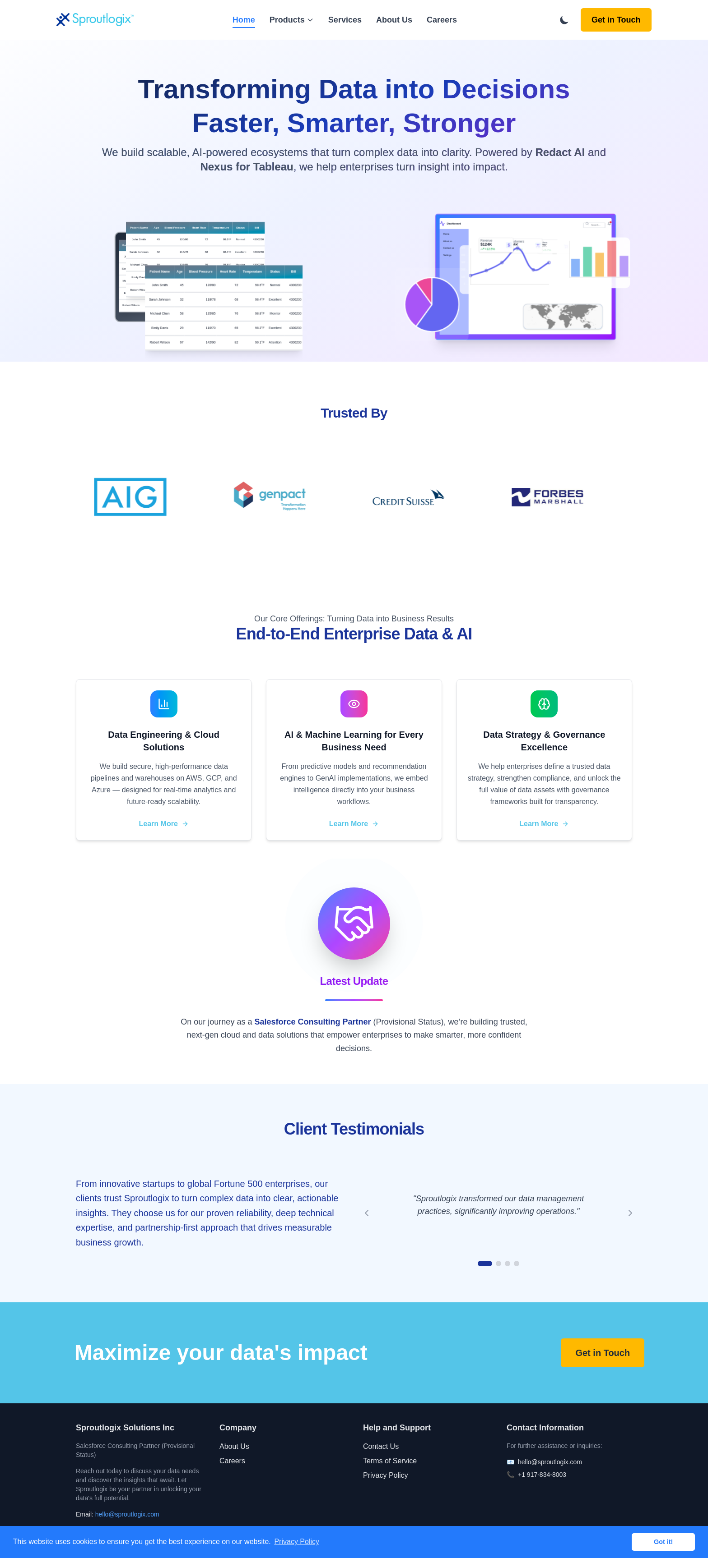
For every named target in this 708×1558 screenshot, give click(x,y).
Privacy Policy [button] (296, 1541)
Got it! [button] (663, 1541)
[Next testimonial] (630, 1213)
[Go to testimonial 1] (485, 1263)
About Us (394, 19)
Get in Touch (616, 19)
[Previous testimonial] (367, 1213)
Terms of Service (390, 1461)
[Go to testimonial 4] (516, 1263)
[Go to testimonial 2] (498, 1263)
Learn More (164, 823)
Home (244, 20)
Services (345, 19)
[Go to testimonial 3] (507, 1263)
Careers (442, 19)
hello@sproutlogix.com (127, 1514)
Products (292, 19)
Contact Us (381, 1446)
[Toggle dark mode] (564, 20)
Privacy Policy (385, 1475)
